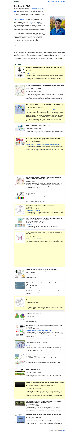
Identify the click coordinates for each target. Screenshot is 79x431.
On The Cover (28, 345)
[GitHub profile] (24, 43)
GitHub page (28, 197)
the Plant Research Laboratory (35, 8)
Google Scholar (62, 1)
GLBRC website (29, 224)
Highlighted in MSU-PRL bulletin (32, 109)
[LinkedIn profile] (29, 43)
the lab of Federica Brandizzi (33, 23)
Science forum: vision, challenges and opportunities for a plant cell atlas (41, 269)
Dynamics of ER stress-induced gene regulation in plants (38, 125)
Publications (54, 1)
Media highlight (56, 144)
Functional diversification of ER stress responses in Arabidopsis (39, 341)
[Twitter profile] (34, 43)
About (46, 1)
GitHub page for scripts (30, 73)
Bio (37, 42)
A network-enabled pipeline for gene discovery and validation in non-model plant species (45, 104)
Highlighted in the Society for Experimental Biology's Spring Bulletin (38, 330)
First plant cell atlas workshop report (34, 313)
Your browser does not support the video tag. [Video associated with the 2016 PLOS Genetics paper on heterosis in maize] (20, 384)
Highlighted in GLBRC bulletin (44, 109)
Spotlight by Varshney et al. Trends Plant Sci (34, 144)
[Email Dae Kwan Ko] (15, 43)
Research (50, 1)
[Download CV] (19, 43)
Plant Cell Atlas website (30, 274)
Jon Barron (63, 430)
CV (58, 1)
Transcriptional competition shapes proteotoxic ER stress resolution (40, 205)
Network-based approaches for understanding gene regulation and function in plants (44, 325)
